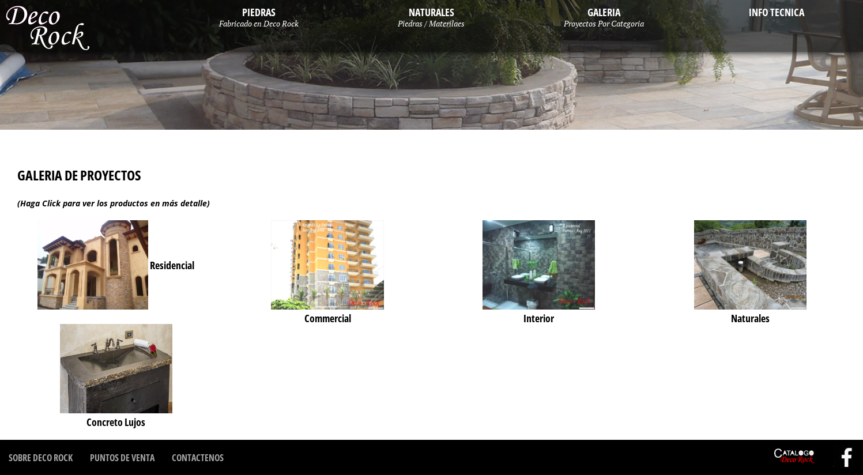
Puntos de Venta (122, 457)
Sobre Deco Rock (41, 457)
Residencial (115, 265)
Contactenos (198, 457)
